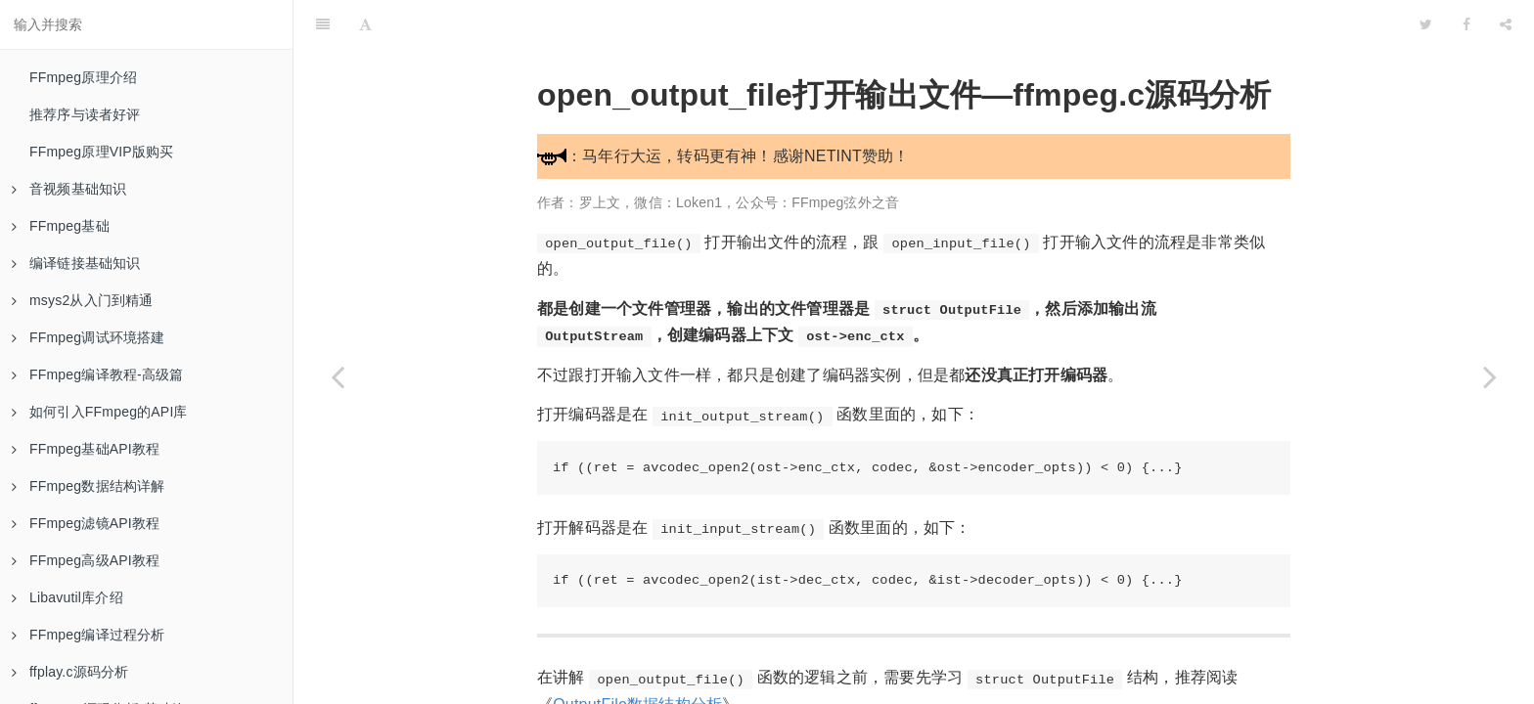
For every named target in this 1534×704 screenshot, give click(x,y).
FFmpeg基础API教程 (85, 449)
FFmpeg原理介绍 (83, 77)
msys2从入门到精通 (83, 300)
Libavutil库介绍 (67, 597)
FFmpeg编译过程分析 (88, 634)
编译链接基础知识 (76, 263)
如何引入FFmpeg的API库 (100, 411)
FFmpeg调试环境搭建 (88, 337)
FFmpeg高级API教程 (85, 560)
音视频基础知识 (69, 189)
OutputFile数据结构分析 (637, 655)
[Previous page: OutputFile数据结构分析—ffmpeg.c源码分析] (337, 376)
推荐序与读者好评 (85, 114)
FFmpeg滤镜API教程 (85, 523)
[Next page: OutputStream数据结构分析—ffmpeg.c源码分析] (1490, 376)
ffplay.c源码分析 (70, 672)
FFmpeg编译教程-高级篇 (98, 374)
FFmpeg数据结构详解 (88, 486)
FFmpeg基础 (61, 226)
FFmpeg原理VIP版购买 (101, 151)
